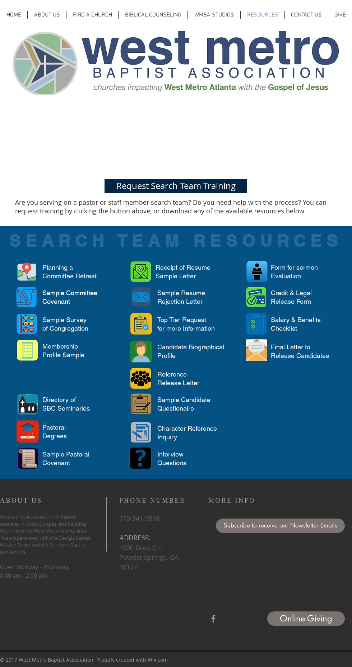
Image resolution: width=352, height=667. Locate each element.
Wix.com (158, 659)
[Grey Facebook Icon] (213, 619)
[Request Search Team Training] (176, 186)
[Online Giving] (306, 618)
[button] (280, 526)
